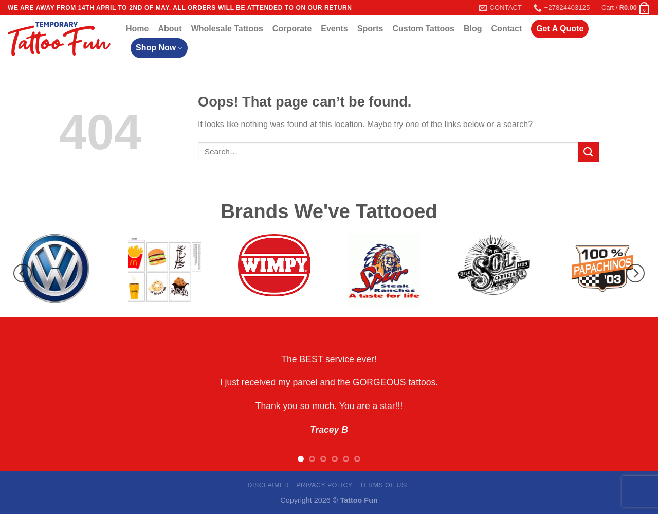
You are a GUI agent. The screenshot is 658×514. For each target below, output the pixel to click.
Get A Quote (559, 28)
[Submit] (588, 152)
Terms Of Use (384, 485)
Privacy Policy (324, 485)
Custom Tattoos (423, 28)
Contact (506, 28)
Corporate (292, 28)
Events (334, 28)
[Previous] (22, 273)
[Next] (635, 273)
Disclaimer (268, 485)
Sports (370, 28)
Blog (473, 28)
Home (137, 28)
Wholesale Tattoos (227, 28)
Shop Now (159, 48)
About (169, 28)
